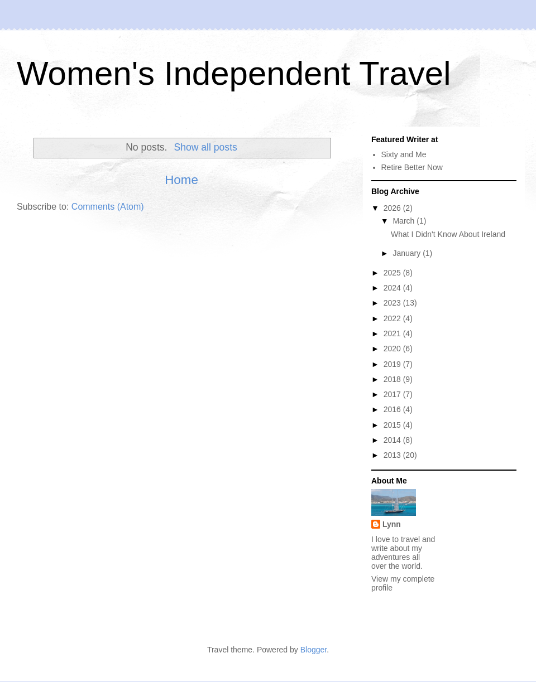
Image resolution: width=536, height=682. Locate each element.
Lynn (391, 524)
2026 (393, 208)
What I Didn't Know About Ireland (448, 234)
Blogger (313, 649)
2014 (393, 440)
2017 (393, 394)
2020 (393, 348)
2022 (393, 318)
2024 (393, 287)
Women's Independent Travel (234, 73)
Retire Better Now (412, 167)
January (408, 253)
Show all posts (205, 147)
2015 (393, 424)
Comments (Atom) (107, 206)
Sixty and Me (404, 154)
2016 (393, 409)
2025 (393, 272)
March (405, 220)
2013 (393, 455)
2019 (393, 364)
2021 (393, 333)
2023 (393, 302)
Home (181, 180)
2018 (393, 379)
